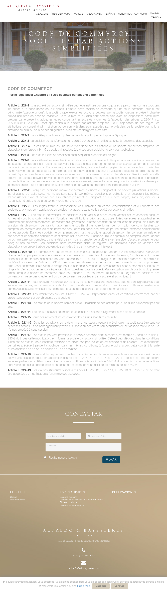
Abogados (42, 14)
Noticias (78, 14)
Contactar (140, 14)
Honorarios (125, 14)
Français (155, 12)
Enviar (111, 460)
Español (156, 17)
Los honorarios (17, 499)
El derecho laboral (68, 502)
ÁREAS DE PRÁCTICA (61, 14)
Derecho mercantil (68, 497)
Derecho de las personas (72, 505)
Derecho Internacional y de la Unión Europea (81, 499)
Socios (13, 497)
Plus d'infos (83, 585)
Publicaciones (94, 14)
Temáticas (109, 14)
